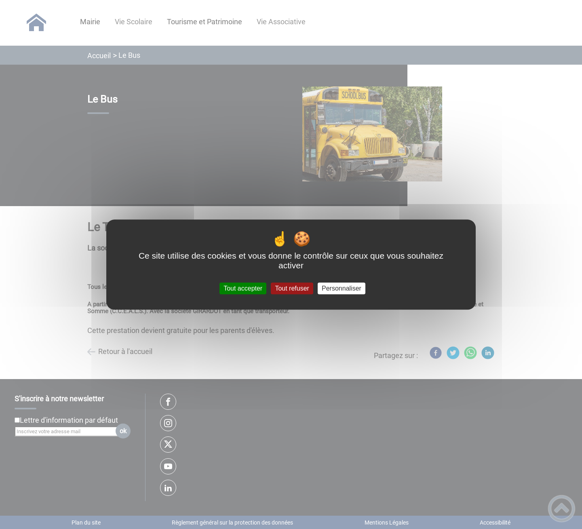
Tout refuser (292, 288)
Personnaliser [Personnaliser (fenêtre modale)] (341, 288)
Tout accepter (243, 288)
